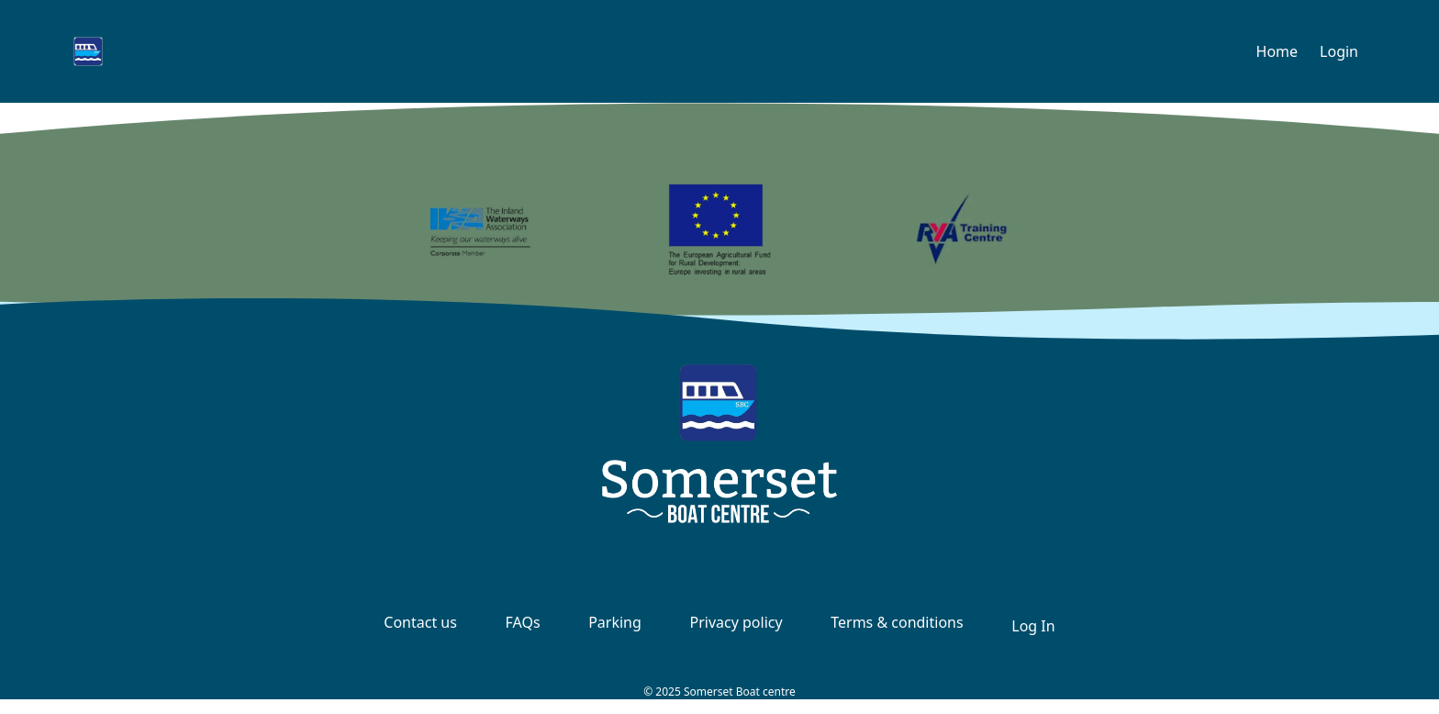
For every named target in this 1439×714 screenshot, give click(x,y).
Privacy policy (735, 622)
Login (1339, 51)
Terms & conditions (897, 622)
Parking (614, 622)
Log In (1032, 626)
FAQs (523, 622)
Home (1277, 51)
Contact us (420, 622)
